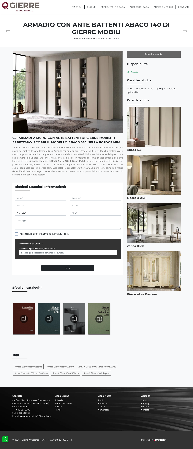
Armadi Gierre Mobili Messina (28, 366)
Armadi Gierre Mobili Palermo (60, 366)
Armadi (104, 38)
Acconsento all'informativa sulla (44, 234)
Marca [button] (130, 88)
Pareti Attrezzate (63, 403)
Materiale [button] (141, 88)
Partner (145, 406)
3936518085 (23, 412)
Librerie (59, 400)
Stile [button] (150, 88)
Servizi (144, 400)
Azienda (77, 7)
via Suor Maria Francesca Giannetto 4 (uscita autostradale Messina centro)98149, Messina (31, 403)
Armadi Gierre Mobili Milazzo (65, 373)
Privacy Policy (61, 234)
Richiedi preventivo (153, 54)
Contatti (183, 7)
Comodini (103, 403)
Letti (100, 400)
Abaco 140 (114, 38)
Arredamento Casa (113, 7)
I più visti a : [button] (133, 92)
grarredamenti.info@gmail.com (35, 416)
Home (77, 38)
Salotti (58, 406)
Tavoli (58, 409)
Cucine (91, 7)
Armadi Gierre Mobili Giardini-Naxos (31, 373)
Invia (67, 268)
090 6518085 (23, 409)
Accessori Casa (139, 7)
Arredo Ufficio (163, 7)
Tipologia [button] (160, 88)
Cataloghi (146, 403)
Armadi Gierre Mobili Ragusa (96, 373)
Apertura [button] (171, 88)
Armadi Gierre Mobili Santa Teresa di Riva (97, 366)
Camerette (103, 409)
